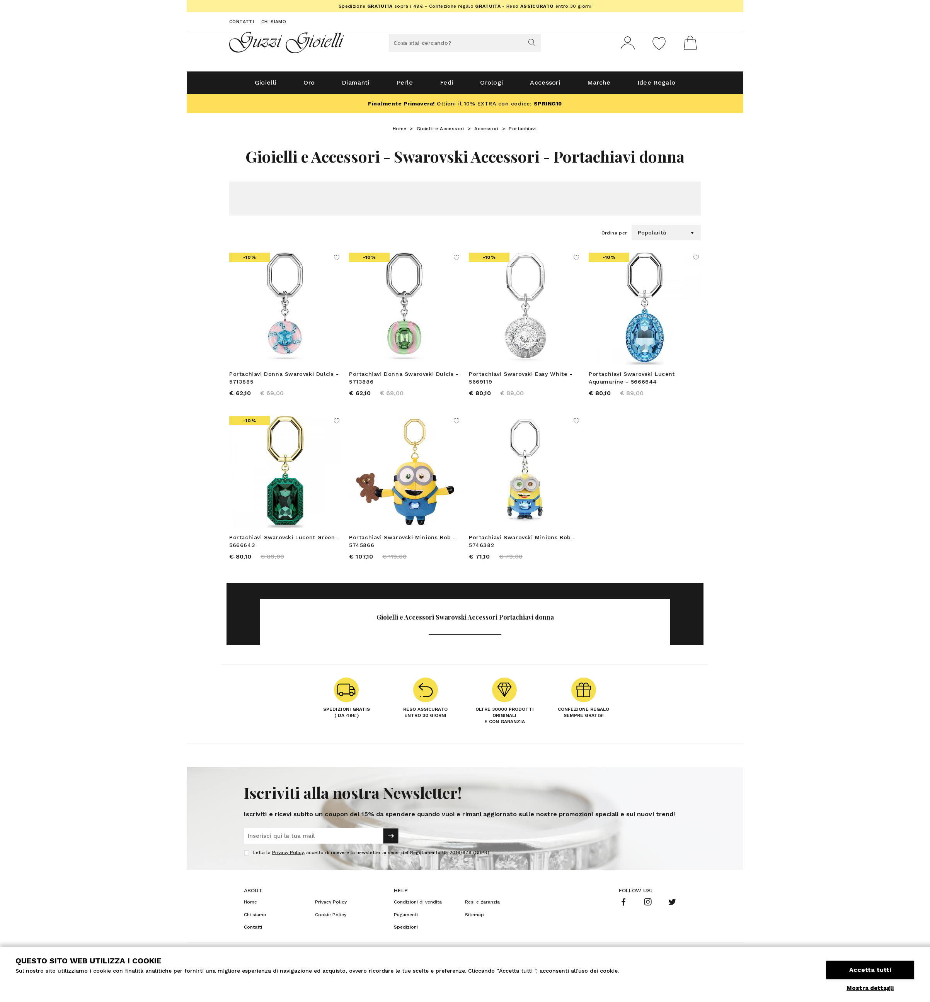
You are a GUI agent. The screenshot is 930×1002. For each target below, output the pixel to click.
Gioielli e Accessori (440, 131)
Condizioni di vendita (418, 906)
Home (400, 131)
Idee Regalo (656, 85)
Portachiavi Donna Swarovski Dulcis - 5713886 (404, 381)
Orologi (491, 85)
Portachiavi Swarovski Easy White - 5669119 (520, 381)
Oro (309, 85)
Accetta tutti (870, 970)
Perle (405, 85)
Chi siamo (273, 21)
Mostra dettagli (870, 988)
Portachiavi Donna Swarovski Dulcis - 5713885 (284, 381)
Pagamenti (406, 918)
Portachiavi (522, 131)
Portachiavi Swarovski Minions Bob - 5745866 (402, 545)
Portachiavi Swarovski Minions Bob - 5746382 (522, 545)
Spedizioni (406, 931)
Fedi (446, 85)
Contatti (241, 21)
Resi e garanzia (482, 906)
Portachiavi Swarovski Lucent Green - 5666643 (284, 545)
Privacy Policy (287, 856)
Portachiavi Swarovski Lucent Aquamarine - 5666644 (632, 381)
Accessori (545, 85)
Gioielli (265, 85)
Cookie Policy (330, 918)
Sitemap (474, 918)
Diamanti (355, 85)
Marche (598, 85)
